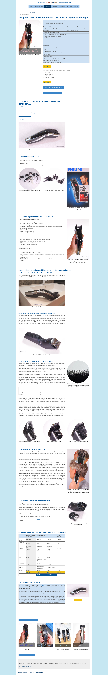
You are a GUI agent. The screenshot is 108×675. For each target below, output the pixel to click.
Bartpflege (55, 6)
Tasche (38, 519)
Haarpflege (48, 6)
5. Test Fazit (21, 119)
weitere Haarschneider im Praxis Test (52, 93)
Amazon (28, 572)
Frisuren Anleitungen (39, 6)
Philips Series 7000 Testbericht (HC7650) (53, 87)
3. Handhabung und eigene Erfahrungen (27, 112)
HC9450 (43, 585)
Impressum (20, 672)
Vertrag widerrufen (39, 672)
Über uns (76, 6)
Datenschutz (25, 672)
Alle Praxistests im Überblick (25, 666)
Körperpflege (62, 6)
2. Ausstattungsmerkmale (24, 109)
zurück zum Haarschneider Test (27, 655)
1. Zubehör (21, 106)
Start (31, 6)
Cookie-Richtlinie (31, 672)
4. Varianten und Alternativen (25, 116)
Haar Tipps (69, 6)
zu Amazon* (47, 66)
